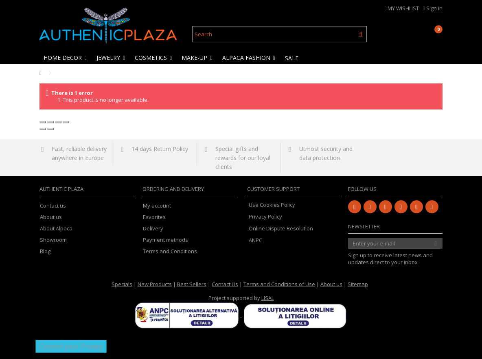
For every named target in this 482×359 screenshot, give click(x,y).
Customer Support (273, 189)
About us (51, 217)
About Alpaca (56, 228)
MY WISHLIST (402, 8)
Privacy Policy (265, 216)
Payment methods (165, 239)
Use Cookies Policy (272, 204)
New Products (155, 284)
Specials (122, 284)
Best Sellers (191, 284)
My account (157, 205)
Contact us (53, 205)
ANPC (255, 240)
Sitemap (358, 284)
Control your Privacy (71, 346)
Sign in (433, 8)
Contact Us (225, 284)
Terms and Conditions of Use (279, 284)
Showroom (53, 239)
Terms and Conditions (170, 251)
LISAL (267, 298)
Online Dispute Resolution (281, 228)
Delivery (153, 228)
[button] (65, 58)
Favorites (154, 217)
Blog (45, 251)
